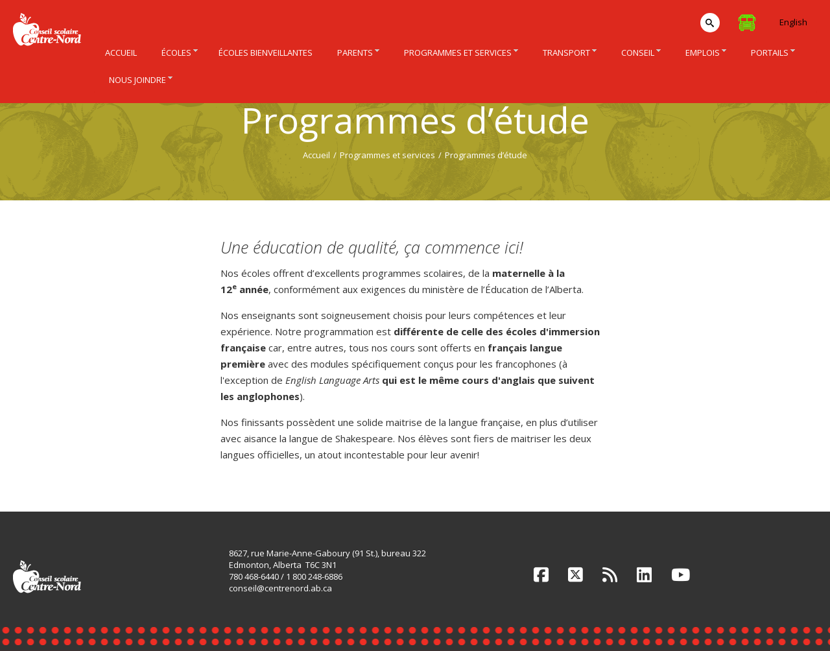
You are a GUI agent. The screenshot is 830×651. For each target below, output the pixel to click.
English (793, 22)
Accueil (316, 155)
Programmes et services (387, 155)
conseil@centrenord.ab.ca (280, 588)
